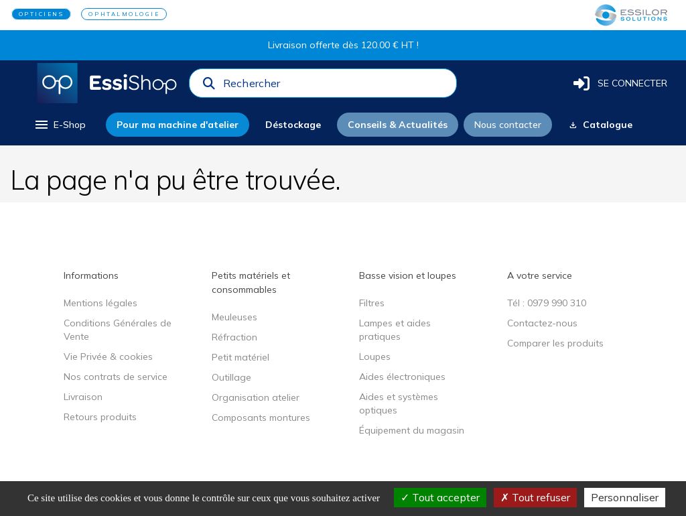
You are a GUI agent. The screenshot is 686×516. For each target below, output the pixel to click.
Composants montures (261, 417)
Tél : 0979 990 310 (546, 303)
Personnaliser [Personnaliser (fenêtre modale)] (625, 497)
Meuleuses (234, 317)
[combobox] (335, 86)
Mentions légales (100, 303)
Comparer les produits (555, 343)
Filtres (372, 303)
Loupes (375, 356)
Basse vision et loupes (407, 275)
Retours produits (100, 417)
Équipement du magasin (411, 430)
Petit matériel (240, 357)
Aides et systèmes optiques (398, 403)
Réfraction (234, 337)
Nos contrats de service (115, 377)
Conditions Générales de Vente (118, 329)
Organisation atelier (255, 397)
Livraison (83, 397)
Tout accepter (440, 497)
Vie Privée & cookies (108, 356)
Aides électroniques (402, 377)
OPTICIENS (41, 14)
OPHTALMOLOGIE (123, 14)
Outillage (231, 377)
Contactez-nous (542, 323)
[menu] (59, 124)
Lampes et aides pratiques (395, 329)
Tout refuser (535, 497)
